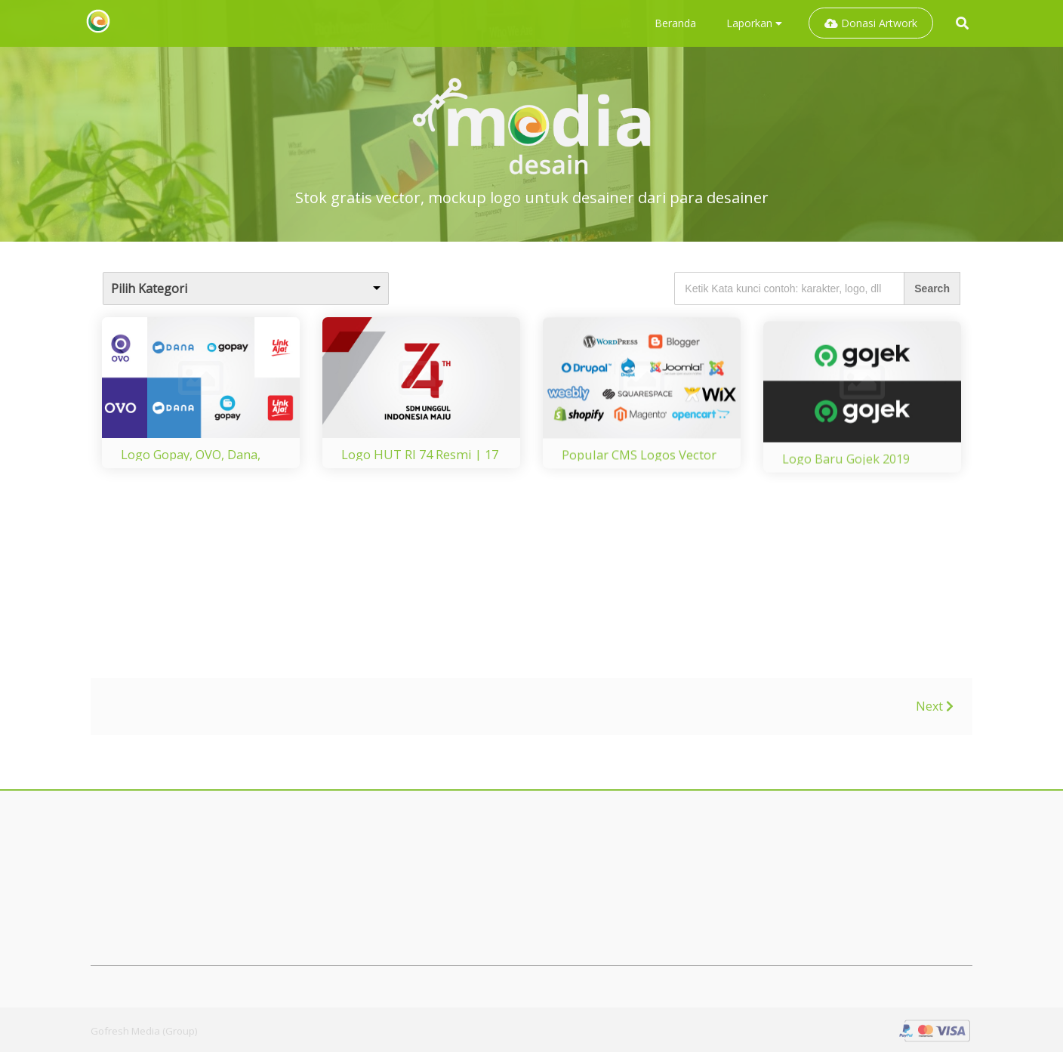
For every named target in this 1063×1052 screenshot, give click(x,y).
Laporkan (754, 23)
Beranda (675, 23)
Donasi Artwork (870, 23)
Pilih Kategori (149, 288)
